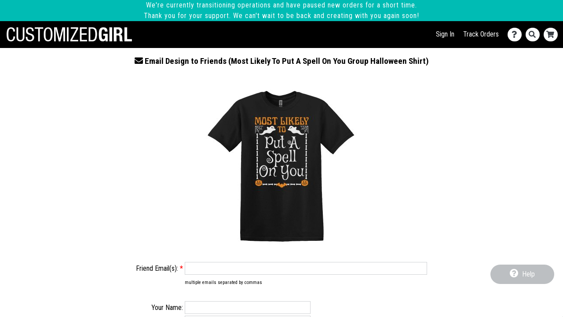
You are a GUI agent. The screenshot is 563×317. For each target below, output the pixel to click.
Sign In (445, 34)
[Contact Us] (517, 34)
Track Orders (481, 34)
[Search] (535, 34)
